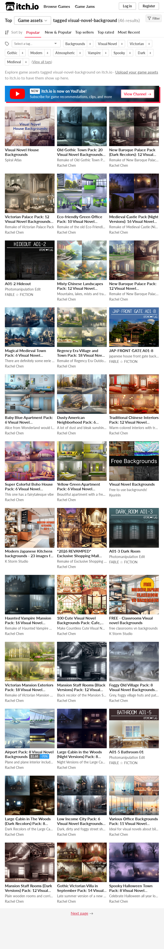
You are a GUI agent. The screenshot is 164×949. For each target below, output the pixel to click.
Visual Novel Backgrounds (132, 484)
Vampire (94, 53)
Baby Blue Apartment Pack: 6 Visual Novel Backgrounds (29, 422)
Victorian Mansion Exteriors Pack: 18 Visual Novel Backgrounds (29, 689)
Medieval (14, 62)
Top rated (105, 32)
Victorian (137, 44)
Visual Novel (107, 44)
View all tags (42, 62)
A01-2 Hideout (18, 283)
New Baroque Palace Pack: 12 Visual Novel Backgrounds (132, 288)
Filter (153, 18)
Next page (79, 913)
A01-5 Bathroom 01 (126, 751)
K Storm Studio (16, 561)
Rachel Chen (66, 165)
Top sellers (84, 32)
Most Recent (129, 32)
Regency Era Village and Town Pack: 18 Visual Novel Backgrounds (81, 355)
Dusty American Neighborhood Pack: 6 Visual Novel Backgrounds (80, 422)
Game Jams (85, 6)
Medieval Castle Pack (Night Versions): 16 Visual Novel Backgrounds (133, 221)
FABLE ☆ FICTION (19, 294)
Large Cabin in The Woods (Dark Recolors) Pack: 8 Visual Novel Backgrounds (28, 823)
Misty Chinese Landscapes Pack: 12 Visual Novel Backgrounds (80, 288)
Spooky (119, 53)
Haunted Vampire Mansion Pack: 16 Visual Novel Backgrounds (28, 623)
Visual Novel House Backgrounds (22, 152)
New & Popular (58, 32)
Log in (127, 6)
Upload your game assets (136, 72)
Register (149, 6)
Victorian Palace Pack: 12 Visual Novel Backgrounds (27, 219)
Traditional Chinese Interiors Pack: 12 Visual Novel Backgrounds (134, 422)
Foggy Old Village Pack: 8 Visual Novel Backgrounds (132, 687)
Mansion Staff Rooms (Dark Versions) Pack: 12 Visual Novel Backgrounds (28, 890)
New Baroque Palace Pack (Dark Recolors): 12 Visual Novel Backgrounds (132, 154)
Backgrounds (75, 44)
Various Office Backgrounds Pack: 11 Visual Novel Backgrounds (133, 823)
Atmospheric (65, 53)
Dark (141, 53)
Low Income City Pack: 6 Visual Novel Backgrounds (80, 821)
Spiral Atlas (13, 160)
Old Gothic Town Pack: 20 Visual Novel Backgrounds (80, 152)
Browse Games (57, 6)
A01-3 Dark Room (124, 551)
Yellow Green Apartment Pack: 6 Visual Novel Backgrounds (78, 489)
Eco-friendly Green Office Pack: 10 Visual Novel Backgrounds (79, 221)
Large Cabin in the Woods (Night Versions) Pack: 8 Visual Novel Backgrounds (80, 756)
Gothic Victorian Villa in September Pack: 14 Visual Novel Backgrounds (80, 890)
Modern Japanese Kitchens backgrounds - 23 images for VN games (29, 556)
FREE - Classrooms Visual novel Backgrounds (131, 620)
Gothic (12, 53)
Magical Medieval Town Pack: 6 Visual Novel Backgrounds (25, 355)
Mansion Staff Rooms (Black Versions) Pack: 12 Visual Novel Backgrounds (81, 689)
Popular (33, 32)
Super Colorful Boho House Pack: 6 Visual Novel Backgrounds (29, 489)
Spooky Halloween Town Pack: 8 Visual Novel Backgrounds (130, 890)
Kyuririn (115, 495)
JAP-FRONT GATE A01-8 (131, 350)
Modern (36, 53)
